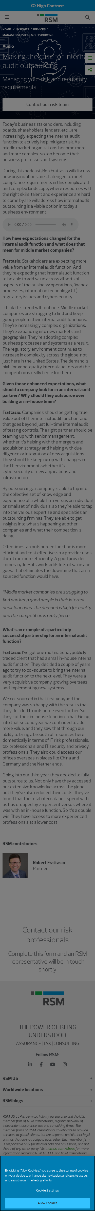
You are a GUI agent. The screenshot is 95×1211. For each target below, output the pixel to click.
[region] (47, 1183)
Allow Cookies (48, 1203)
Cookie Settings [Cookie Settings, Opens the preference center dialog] (47, 1190)
